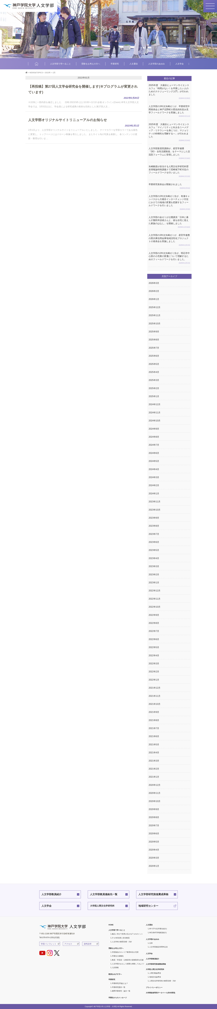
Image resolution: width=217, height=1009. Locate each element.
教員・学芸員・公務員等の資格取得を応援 (128, 960)
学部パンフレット (48, 944)
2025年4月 (154, 372)
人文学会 (179, 64)
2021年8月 (154, 720)
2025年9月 (154, 331)
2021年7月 (154, 728)
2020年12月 (154, 785)
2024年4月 (154, 469)
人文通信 (133, 64)
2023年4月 (154, 558)
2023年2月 (154, 574)
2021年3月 (154, 761)
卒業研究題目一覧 (118, 987)
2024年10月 (154, 420)
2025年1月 (154, 396)
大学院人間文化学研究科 (102, 906)
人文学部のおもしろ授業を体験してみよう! (128, 964)
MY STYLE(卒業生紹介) (158, 929)
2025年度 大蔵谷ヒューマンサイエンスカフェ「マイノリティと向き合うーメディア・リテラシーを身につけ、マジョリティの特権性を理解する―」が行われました (169, 132)
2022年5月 (154, 647)
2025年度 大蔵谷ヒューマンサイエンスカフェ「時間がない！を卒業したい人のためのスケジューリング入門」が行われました (169, 92)
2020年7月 (154, 825)
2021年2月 (154, 769)
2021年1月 (154, 777)
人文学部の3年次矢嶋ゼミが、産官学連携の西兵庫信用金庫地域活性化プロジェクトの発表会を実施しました (169, 240)
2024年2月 (154, 485)
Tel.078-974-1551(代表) (49, 937)
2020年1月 (154, 866)
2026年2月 (154, 291)
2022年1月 (154, 680)
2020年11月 (154, 793)
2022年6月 (154, 639)
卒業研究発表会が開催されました (169, 186)
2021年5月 (154, 744)
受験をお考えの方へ (90, 64)
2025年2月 (154, 388)
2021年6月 (154, 736)
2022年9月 (154, 615)
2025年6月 (154, 356)
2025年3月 (154, 380)
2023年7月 (154, 534)
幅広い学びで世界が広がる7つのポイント (127, 934)
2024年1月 (154, 493)
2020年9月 (154, 809)
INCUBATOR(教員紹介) (158, 933)
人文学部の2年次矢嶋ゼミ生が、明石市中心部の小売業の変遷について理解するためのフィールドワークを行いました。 (169, 258)
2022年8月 (154, 623)
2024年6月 (154, 453)
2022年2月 (154, 671)
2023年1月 (154, 582)
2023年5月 (154, 550)
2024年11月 (154, 412)
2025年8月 (154, 339)
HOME (36, 64)
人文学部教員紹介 (51, 894)
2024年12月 (154, 404)
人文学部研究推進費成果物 (153, 894)
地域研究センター (148, 905)
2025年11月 (154, 315)
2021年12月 (154, 688)
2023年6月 (154, 542)
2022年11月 (154, 599)
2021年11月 (154, 696)
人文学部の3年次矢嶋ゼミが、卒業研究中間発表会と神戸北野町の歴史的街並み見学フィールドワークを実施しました (169, 111)
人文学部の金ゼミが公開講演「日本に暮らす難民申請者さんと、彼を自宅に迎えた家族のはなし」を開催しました (169, 222)
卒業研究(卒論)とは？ (120, 983)
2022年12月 (154, 590)
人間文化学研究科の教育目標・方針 (162, 981)
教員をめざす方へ (115, 974)
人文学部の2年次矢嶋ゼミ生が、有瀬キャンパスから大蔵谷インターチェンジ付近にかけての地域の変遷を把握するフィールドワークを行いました (169, 203)
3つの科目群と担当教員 (121, 938)
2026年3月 (154, 283)
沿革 (151, 943)
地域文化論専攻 (155, 977)
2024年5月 (154, 461)
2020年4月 (154, 850)
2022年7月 (154, 631)
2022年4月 (154, 655)
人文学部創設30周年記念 (158, 947)
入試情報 (115, 968)
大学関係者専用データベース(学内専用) (160, 993)
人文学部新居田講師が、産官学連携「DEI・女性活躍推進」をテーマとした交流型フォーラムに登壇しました (169, 153)
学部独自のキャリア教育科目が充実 (125, 952)
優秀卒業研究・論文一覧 (121, 991)
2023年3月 (154, 566)
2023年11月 (154, 501)
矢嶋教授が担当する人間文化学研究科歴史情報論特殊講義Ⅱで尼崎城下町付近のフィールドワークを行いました (169, 171)
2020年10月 (154, 801)
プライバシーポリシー (154, 987)
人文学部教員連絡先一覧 (103, 894)
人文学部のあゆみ (156, 64)
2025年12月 (154, 307)
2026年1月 (154, 299)
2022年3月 (154, 663)
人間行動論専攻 (155, 973)
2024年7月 (154, 445)
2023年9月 (154, 518)
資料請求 (87, 944)
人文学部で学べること (60, 64)
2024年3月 (154, 477)
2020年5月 (154, 842)
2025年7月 (154, 348)
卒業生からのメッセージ (117, 998)
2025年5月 (154, 364)
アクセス (68, 944)
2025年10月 (154, 323)
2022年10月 (154, 607)
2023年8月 (154, 526)
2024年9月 (154, 429)
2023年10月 (154, 510)
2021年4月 (154, 752)
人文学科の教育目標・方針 (122, 942)
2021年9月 (154, 712)
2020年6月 (154, 833)
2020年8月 (154, 817)
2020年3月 (154, 858)
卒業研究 (115, 64)
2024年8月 (154, 437)
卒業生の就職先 (118, 956)
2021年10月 (154, 704)
